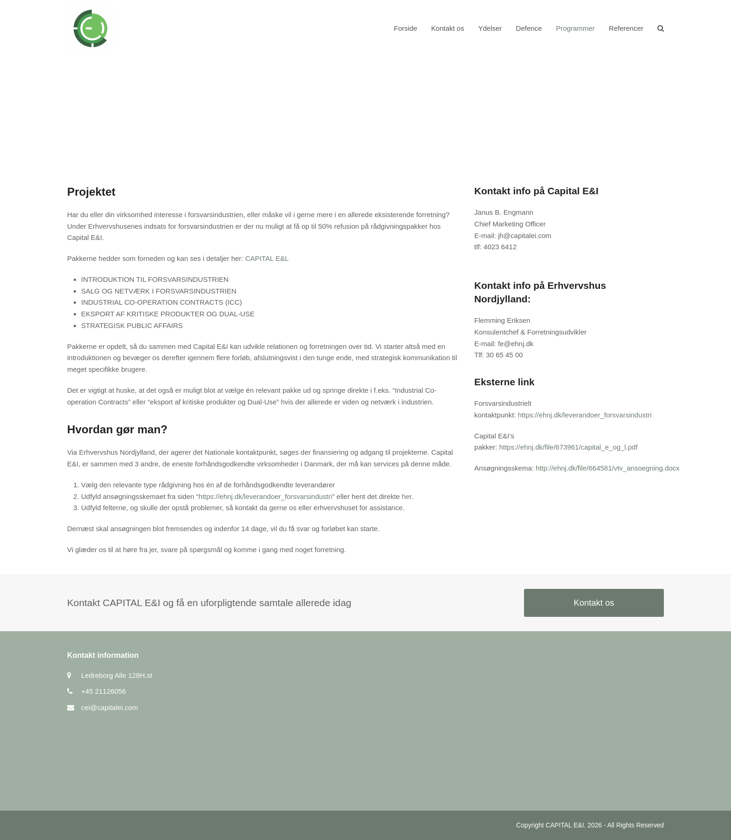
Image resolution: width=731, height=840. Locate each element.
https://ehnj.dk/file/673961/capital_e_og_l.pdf (568, 447)
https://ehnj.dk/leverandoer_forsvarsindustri (265, 496)
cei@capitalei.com (109, 707)
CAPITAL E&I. (565, 825)
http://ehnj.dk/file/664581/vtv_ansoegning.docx (608, 468)
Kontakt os (593, 603)
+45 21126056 (103, 691)
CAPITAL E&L (267, 258)
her (407, 496)
